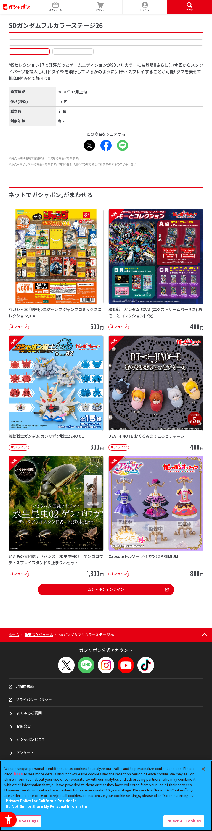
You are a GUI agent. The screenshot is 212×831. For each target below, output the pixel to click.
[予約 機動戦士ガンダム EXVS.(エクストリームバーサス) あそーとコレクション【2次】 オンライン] (155, 269)
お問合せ (23, 726)
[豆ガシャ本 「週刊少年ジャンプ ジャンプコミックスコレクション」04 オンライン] (56, 269)
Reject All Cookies (183, 821)
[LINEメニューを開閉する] (86, 665)
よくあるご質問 (29, 712)
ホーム (14, 634)
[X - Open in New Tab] (89, 145)
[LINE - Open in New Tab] (122, 145)
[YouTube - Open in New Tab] (126, 665)
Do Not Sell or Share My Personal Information (47, 806)
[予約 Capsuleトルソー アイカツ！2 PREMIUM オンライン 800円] (155, 516)
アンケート (25, 752)
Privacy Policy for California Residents (41, 800)
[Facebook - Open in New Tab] (106, 145)
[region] (106, 795)
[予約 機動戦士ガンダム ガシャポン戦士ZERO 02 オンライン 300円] (56, 393)
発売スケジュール (39, 634)
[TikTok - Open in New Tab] (145, 665)
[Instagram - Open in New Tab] (106, 665)
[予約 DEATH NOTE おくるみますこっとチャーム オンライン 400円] (155, 393)
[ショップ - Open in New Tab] (100, 7)
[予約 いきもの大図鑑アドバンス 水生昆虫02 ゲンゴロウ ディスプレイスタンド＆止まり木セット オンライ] (56, 516)
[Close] (203, 769)
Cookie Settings (22, 821)
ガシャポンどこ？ (30, 739)
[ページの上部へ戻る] (204, 634)
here (18, 774)
